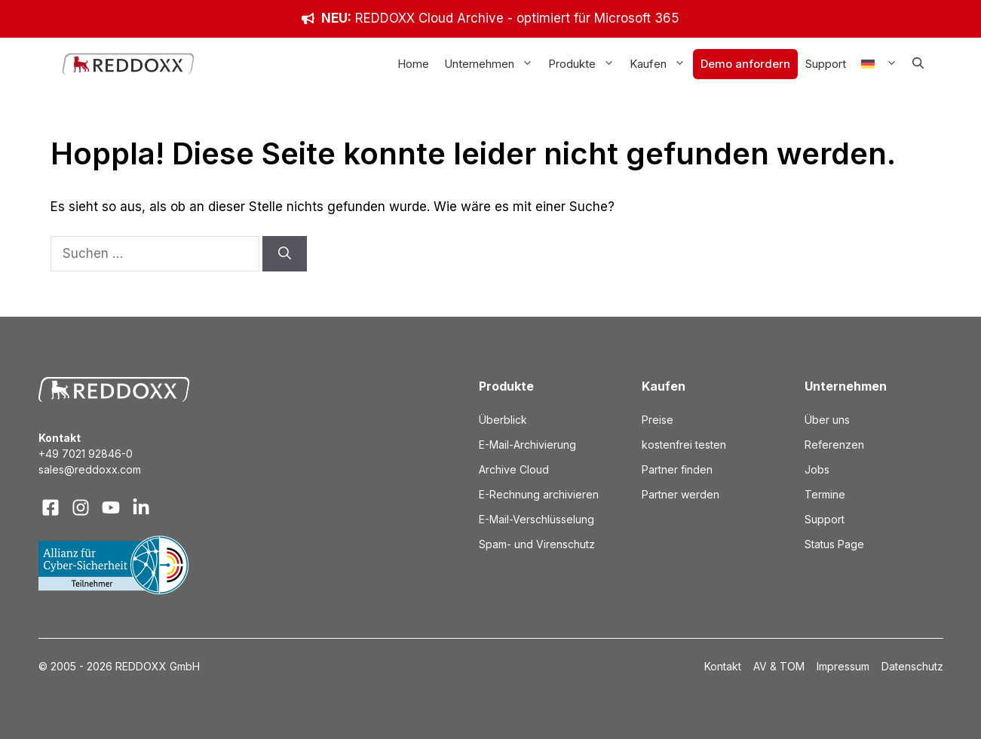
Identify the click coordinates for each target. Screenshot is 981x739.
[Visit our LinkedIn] (141, 507)
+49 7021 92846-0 (85, 453)
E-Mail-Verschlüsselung (536, 519)
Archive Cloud (514, 469)
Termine (825, 494)
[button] (918, 64)
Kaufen (661, 64)
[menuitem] (879, 64)
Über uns (827, 419)
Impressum (843, 666)
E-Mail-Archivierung (527, 444)
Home (413, 64)
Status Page (834, 544)
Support (825, 64)
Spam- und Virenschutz (537, 544)
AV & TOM (779, 666)
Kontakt (722, 666)
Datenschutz (912, 666)
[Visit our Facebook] (50, 507)
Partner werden (680, 494)
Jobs (817, 469)
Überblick (503, 419)
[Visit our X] (111, 507)
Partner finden (677, 469)
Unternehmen (492, 64)
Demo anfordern (745, 64)
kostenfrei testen (684, 444)
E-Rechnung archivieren (539, 494)
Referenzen (834, 444)
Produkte (585, 64)
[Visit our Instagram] (81, 507)
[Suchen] (284, 254)
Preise (657, 419)
